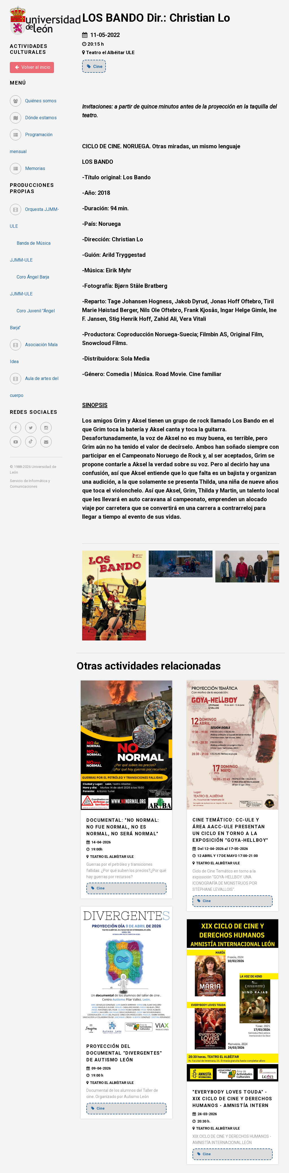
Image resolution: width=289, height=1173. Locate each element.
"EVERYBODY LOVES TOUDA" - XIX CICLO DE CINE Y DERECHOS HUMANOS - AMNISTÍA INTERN (232, 1098)
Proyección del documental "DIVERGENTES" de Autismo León (124, 1053)
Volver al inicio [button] (32, 67)
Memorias (27, 168)
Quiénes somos (33, 100)
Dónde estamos (33, 117)
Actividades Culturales (29, 49)
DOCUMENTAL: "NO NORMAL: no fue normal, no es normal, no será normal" (122, 827)
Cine (95, 66)
